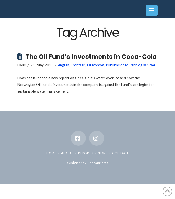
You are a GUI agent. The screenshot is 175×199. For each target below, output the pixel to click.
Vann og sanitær (142, 65)
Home (51, 153)
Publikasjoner (117, 65)
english (63, 65)
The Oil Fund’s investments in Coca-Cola (91, 56)
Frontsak (78, 65)
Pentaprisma (98, 162)
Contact (120, 153)
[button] (152, 10)
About (67, 153)
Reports (85, 153)
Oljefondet (95, 65)
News (102, 153)
